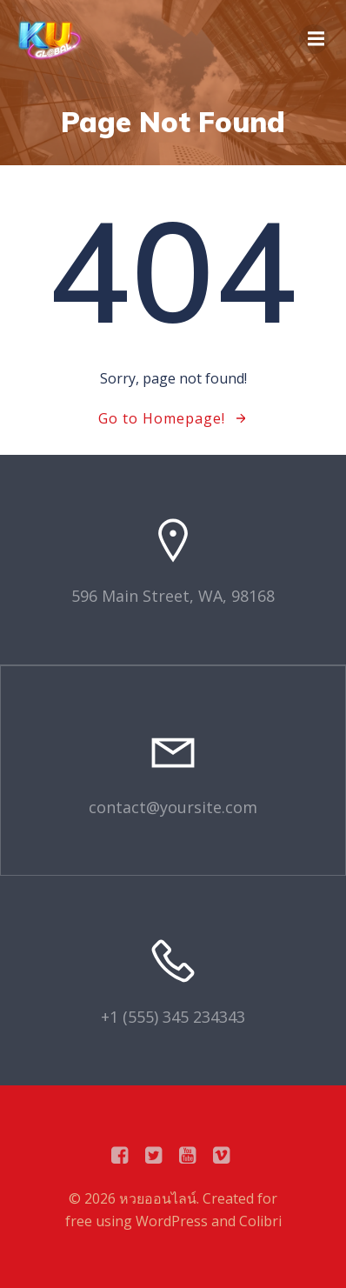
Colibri (260, 1221)
